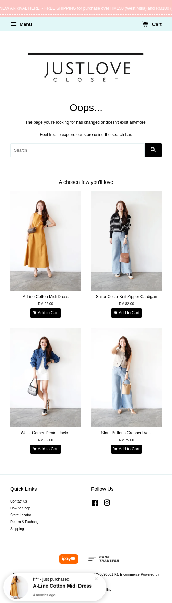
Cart (152, 24)
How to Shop (20, 508)
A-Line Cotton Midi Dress (62, 585)
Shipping (17, 529)
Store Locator (20, 515)
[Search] (77, 150)
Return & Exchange (25, 522)
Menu (21, 24)
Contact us (18, 501)
